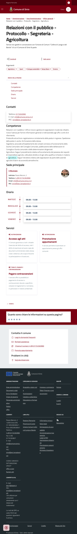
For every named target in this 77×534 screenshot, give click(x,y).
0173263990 (21, 114)
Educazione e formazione (30, 401)
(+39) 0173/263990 (22, 178)
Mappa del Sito (60, 526)
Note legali (43, 424)
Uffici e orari (10, 468)
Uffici (8, 409)
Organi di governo (12, 397)
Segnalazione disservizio (47, 441)
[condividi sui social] (11, 59)
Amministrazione (18, 18)
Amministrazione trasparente (47, 434)
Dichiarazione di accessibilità (46, 428)
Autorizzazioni (15, 234)
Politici (8, 406)
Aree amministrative (13, 387)
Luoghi (58, 400)
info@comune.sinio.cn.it (23, 117)
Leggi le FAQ (44, 438)
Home (8, 18)
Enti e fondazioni (11, 393)
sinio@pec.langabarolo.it (22, 119)
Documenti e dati (12, 390)
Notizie (58, 387)
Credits (43, 526)
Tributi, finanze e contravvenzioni (16, 268)
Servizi (29, 526)
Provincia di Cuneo (29, 424)
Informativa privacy (46, 420)
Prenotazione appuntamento (47, 446)
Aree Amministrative (34, 18)
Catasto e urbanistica (30, 397)
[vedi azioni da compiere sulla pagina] (45, 59)
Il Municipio (13, 170)
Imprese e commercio (47, 387)
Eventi (58, 404)
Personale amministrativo (13, 401)
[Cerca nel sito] (67, 9)
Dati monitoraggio (12, 526)
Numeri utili (10, 472)
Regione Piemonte (11, 3)
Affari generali (48, 18)
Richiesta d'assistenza (47, 451)
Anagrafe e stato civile (30, 389)
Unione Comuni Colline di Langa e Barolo (30, 428)
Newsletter (60, 423)
